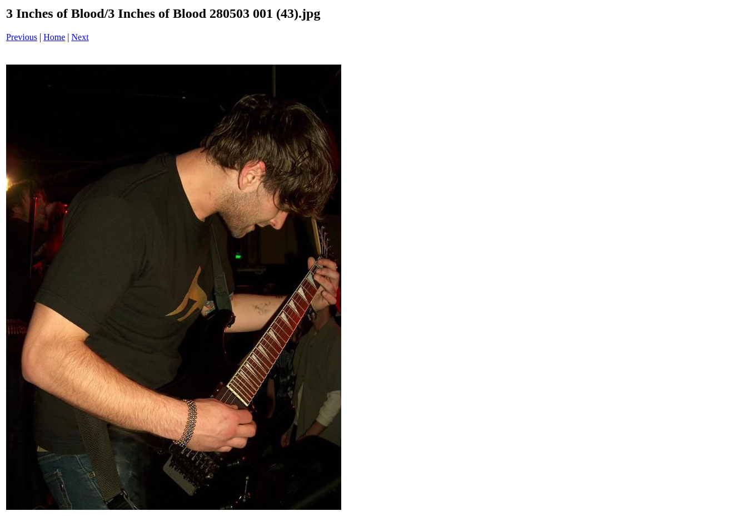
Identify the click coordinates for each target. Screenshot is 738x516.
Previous (21, 37)
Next (80, 37)
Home (54, 37)
